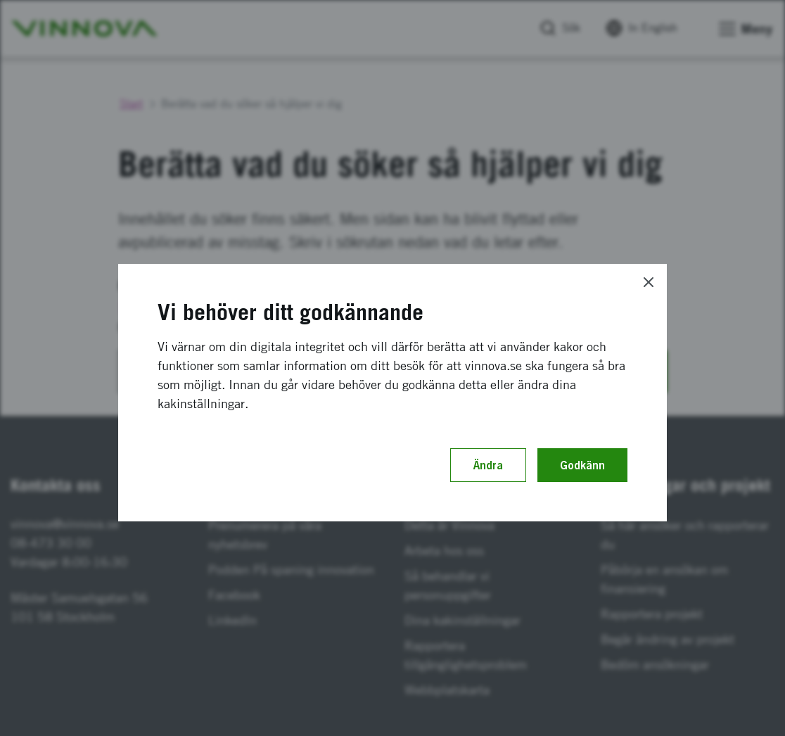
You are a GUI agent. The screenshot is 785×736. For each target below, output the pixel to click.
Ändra (488, 465)
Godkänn (582, 465)
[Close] (648, 282)
